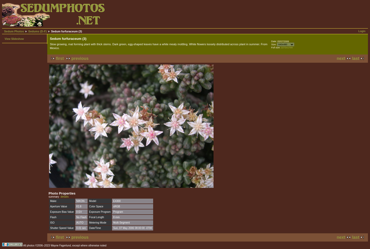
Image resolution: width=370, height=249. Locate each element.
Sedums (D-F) (37, 31)
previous (80, 58)
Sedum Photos (14, 31)
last (355, 58)
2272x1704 (287, 47)
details (65, 196)
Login (361, 31)
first (60, 58)
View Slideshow (14, 39)
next (341, 58)
